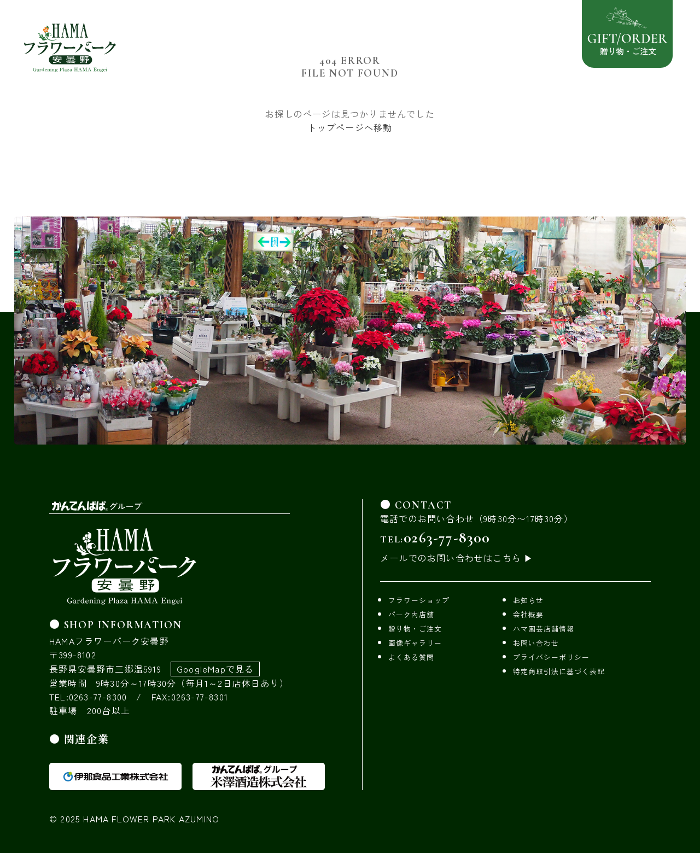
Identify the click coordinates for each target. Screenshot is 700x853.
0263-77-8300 (447, 538)
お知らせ (528, 600)
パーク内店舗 (411, 614)
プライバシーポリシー (551, 657)
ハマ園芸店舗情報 (543, 628)
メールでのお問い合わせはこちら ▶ (456, 557)
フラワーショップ (419, 600)
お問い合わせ (536, 643)
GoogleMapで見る (215, 668)
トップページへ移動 (350, 127)
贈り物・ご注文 (415, 628)
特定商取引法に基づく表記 (559, 671)
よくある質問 (411, 657)
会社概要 (528, 614)
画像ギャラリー (415, 643)
